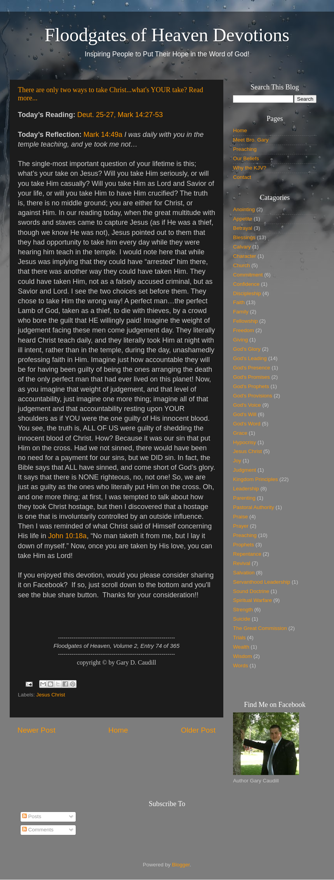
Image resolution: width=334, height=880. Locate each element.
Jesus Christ (50, 695)
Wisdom (242, 656)
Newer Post (36, 730)
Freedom (243, 330)
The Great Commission (260, 628)
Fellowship (245, 321)
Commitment (248, 275)
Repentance (247, 554)
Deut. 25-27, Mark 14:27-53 (120, 115)
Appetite (242, 219)
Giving (240, 340)
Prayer (241, 526)
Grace (240, 433)
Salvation (244, 573)
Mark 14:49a (103, 134)
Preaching (245, 149)
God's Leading (250, 358)
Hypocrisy (244, 442)
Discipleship (247, 293)
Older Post (198, 730)
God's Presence (251, 368)
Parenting (244, 498)
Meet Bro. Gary (251, 140)
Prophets (243, 545)
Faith (239, 302)
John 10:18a (67, 536)
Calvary (242, 247)
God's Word (247, 424)
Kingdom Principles (255, 479)
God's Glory (247, 349)
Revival (241, 563)
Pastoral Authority (253, 507)
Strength (243, 609)
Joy (237, 461)
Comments (38, 830)
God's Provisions (252, 396)
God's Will (244, 414)
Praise (240, 517)
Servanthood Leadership (261, 582)
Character (244, 256)
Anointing (244, 209)
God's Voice (247, 405)
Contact (242, 177)
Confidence (246, 284)
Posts (32, 816)
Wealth (241, 647)
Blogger (181, 865)
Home (118, 730)
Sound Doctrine (251, 591)
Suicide (241, 619)
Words (240, 665)
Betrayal (242, 228)
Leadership (246, 489)
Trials (239, 637)
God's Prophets (251, 386)
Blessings (244, 237)
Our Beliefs (246, 158)
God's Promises (251, 377)
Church (241, 265)
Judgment (244, 470)
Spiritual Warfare (252, 600)
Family (241, 312)
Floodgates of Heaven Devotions (167, 34)
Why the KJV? (249, 168)
